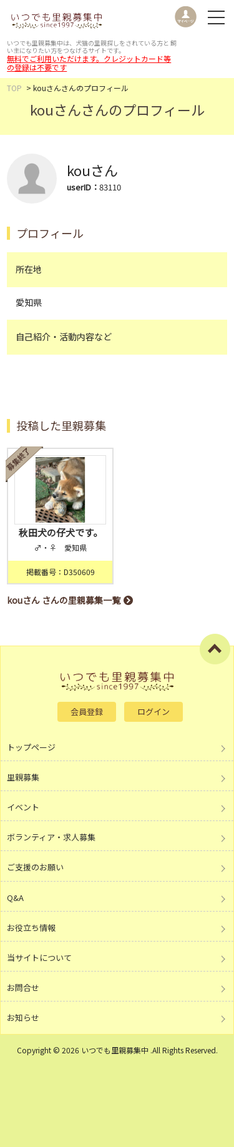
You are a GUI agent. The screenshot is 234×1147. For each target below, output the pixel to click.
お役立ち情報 (31, 927)
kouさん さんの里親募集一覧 (63, 600)
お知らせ (23, 1017)
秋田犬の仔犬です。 (60, 532)
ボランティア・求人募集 (51, 837)
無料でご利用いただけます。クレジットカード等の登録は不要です (89, 62)
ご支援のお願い (35, 867)
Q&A (15, 897)
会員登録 (87, 711)
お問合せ (23, 987)
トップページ (31, 747)
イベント (23, 807)
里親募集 (23, 777)
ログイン (153, 711)
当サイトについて (39, 957)
